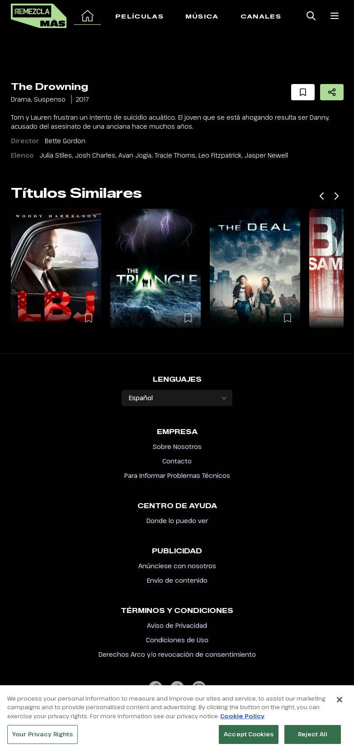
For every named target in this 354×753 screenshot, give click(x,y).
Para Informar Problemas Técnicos (177, 475)
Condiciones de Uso (177, 640)
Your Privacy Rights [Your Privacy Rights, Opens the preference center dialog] (42, 738)
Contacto (177, 461)
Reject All (312, 738)
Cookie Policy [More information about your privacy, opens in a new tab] (242, 720)
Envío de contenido (177, 580)
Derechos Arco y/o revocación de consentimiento (177, 654)
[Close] (339, 703)
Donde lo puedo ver (177, 520)
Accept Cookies (249, 738)
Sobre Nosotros (177, 446)
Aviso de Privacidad (177, 625)
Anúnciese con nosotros (177, 565)
